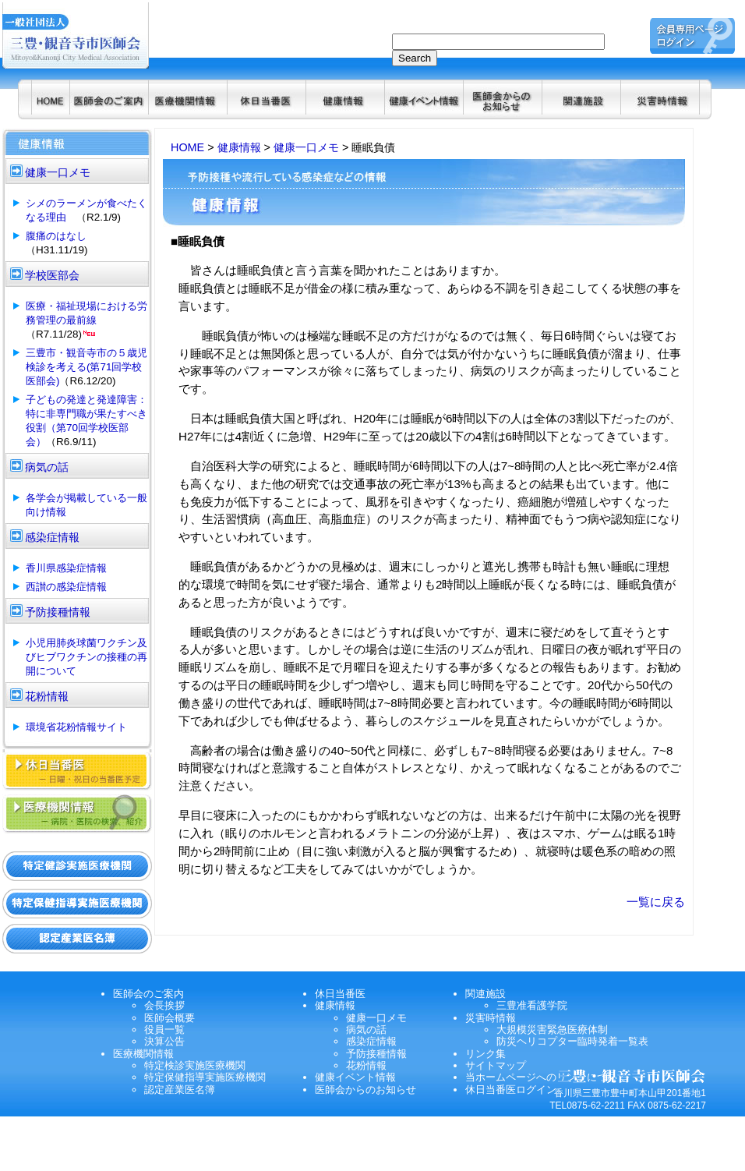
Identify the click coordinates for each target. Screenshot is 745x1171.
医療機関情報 (143, 1054)
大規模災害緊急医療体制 (552, 1029)
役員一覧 (164, 1029)
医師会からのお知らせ (365, 1089)
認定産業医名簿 (179, 1089)
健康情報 (239, 147)
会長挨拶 (164, 1005)
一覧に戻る (656, 901)
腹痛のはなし (56, 236)
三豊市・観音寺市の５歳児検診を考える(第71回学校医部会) (86, 367)
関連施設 (485, 993)
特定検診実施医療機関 (194, 1065)
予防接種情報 (376, 1054)
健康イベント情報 (355, 1077)
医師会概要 (169, 1018)
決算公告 (164, 1041)
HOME (187, 147)
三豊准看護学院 (531, 1005)
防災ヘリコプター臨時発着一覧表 (572, 1041)
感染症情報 (371, 1041)
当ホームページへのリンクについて (546, 1077)
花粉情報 (366, 1065)
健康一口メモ (306, 147)
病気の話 (366, 1029)
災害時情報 (490, 1018)
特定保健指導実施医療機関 (205, 1077)
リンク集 (485, 1054)
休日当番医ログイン (510, 1089)
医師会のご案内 (148, 993)
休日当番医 (340, 993)
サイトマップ (495, 1065)
